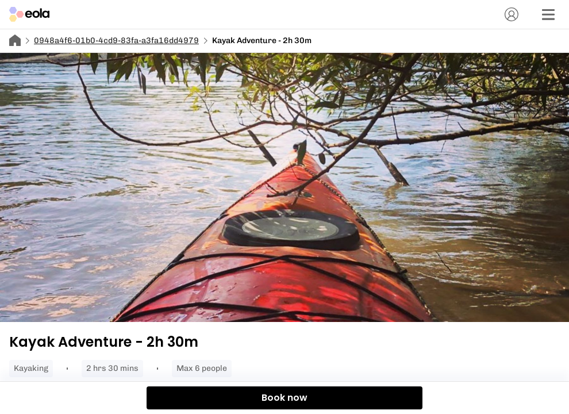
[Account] (511, 14)
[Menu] (548, 14)
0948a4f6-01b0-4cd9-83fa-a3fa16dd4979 (116, 40)
